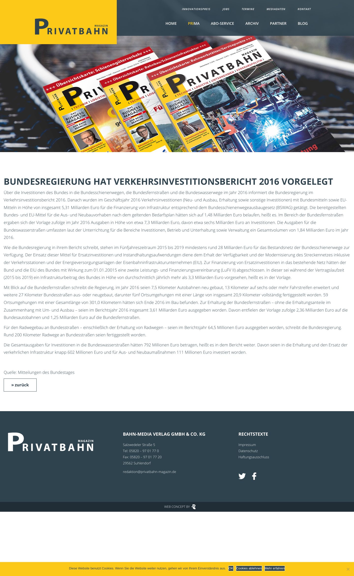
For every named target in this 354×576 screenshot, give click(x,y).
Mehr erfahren (275, 568)
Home (171, 23)
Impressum (247, 445)
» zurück (20, 385)
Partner (278, 23)
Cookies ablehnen (249, 568)
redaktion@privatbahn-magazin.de (149, 472)
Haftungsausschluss (253, 457)
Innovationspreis (196, 9)
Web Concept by (177, 506)
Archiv (252, 23)
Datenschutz (248, 451)
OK (231, 568)
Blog (303, 23)
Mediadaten (276, 9)
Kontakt (304, 9)
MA (194, 23)
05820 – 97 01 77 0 (144, 451)
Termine (248, 9)
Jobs (225, 9)
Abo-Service (222, 23)
